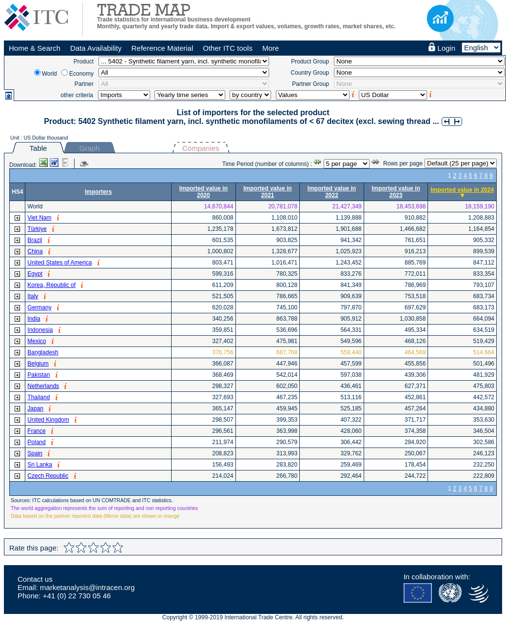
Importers (98, 191)
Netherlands (43, 386)
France (36, 431)
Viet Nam (39, 217)
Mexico (36, 341)
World (49, 73)
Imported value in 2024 (461, 189)
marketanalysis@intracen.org (87, 587)
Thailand (38, 397)
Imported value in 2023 (395, 192)
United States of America (59, 262)
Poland (36, 442)
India (33, 318)
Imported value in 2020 (203, 192)
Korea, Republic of (51, 285)
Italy (32, 296)
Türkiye (36, 228)
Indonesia (40, 329)
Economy (81, 73)
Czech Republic (47, 475)
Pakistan (38, 374)
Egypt (34, 273)
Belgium (37, 363)
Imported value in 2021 (267, 192)
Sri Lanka (39, 464)
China (34, 251)
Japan (35, 408)
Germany (39, 307)
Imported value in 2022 (332, 192)
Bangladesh (42, 352)
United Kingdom (48, 419)
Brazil (34, 240)
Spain (34, 453)
